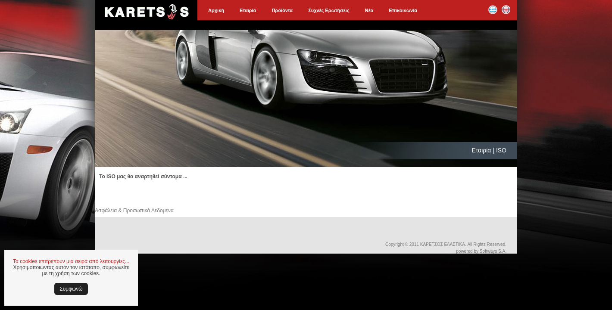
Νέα (369, 10)
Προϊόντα (282, 10)
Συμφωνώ (70, 289)
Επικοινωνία (403, 10)
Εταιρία (248, 10)
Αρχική (216, 10)
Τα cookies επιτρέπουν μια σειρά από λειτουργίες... (71, 261)
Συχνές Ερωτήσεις (328, 10)
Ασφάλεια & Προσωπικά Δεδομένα (134, 211)
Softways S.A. (493, 251)
